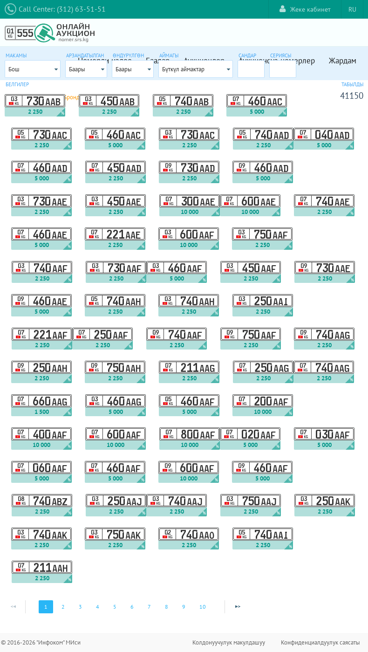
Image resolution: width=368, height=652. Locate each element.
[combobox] (33, 69)
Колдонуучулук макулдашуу (228, 642)
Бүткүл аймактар (183, 69)
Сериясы (280, 55)
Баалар (158, 60)
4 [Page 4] (97, 606)
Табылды (352, 84)
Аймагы (168, 55)
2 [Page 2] (63, 606)
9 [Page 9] (183, 606)
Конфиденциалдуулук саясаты (320, 642)
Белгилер (17, 84)
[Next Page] (237, 607)
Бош (14, 69)
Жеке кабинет (305, 9)
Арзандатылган (85, 55)
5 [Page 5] (114, 606)
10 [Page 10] (202, 606)
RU (352, 9)
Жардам (342, 60)
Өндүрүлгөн (128, 55)
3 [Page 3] (80, 606)
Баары (77, 69)
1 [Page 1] (46, 606)
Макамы (16, 55)
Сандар (247, 55)
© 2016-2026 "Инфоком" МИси (41, 642)
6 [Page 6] (132, 606)
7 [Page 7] (149, 606)
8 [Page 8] (166, 606)
